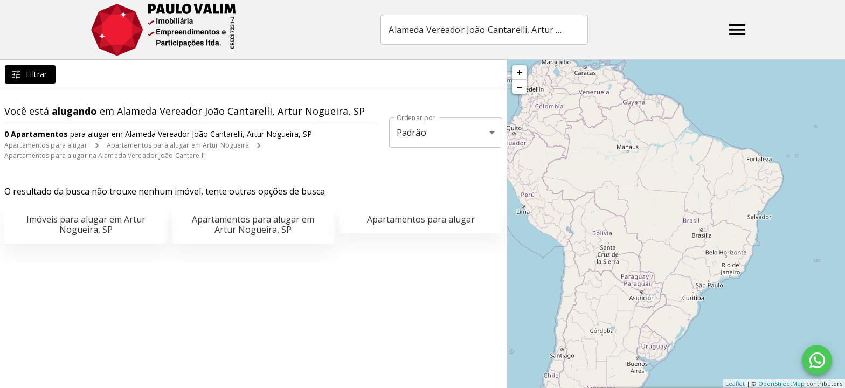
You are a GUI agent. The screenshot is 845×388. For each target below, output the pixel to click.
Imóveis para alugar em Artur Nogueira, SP (86, 224)
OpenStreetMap (781, 383)
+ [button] (520, 72)
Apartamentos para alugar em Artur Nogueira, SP (253, 224)
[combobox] (484, 30)
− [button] (519, 86)
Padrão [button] (411, 132)
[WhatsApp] (817, 360)
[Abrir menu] (737, 29)
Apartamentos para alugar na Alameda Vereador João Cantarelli (104, 155)
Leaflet (735, 383)
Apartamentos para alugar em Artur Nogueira (178, 145)
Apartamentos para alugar (45, 145)
